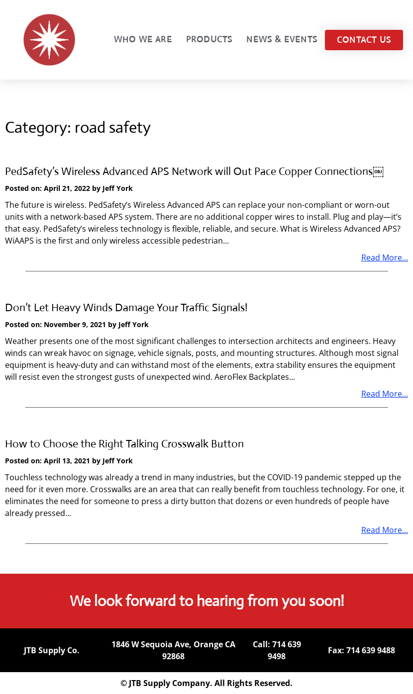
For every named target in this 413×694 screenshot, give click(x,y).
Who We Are (143, 39)
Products (209, 39)
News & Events (281, 39)
